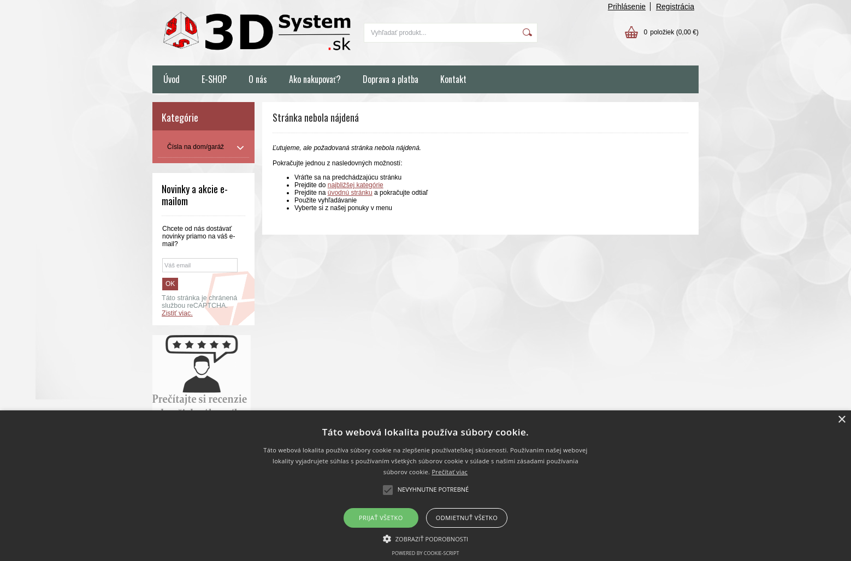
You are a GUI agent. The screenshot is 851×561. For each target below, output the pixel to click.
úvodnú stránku (350, 192)
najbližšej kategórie (355, 185)
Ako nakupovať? (315, 79)
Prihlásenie (627, 6)
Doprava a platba (390, 79)
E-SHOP (214, 79)
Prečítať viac (450, 472)
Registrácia (675, 6)
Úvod (171, 79)
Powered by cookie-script (425, 553)
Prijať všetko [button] (381, 518)
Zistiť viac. (177, 313)
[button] (426, 538)
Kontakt (453, 79)
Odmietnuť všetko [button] (467, 518)
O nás (258, 79)
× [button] (841, 420)
